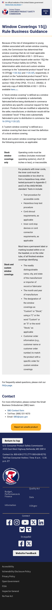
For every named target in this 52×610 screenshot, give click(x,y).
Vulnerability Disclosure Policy (16, 571)
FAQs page (7, 385)
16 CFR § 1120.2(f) (11, 121)
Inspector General (10, 591)
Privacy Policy (8, 576)
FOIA (4, 586)
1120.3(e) (16, 73)
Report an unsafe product (26, 427)
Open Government (10, 581)
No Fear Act (7, 596)
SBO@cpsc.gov (20, 417)
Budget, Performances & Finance (12, 494)
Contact (8, 396)
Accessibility (8, 566)
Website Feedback (26, 553)
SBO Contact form (15, 410)
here (13, 89)
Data (31, 497)
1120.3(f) (30, 73)
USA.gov (33, 505)
